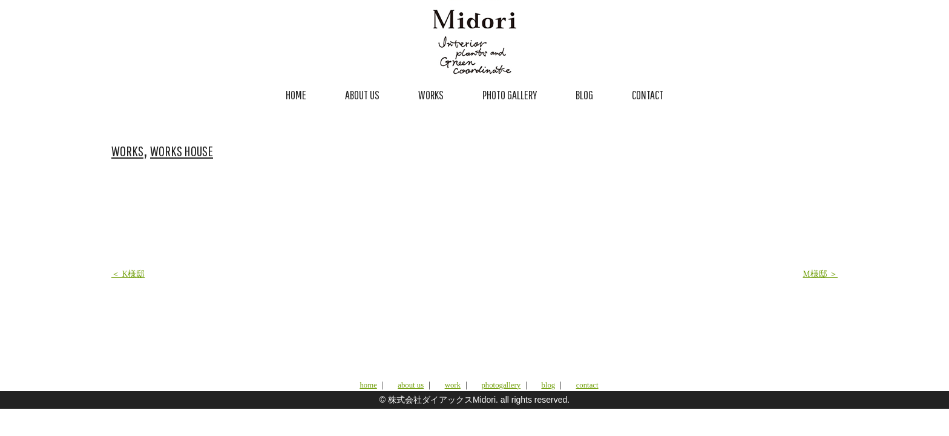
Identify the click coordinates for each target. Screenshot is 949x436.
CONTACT (647, 95)
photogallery (500, 385)
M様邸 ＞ (820, 274)
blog (548, 385)
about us (411, 385)
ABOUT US (362, 95)
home (368, 385)
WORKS (431, 95)
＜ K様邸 (128, 274)
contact (587, 385)
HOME (296, 95)
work (453, 385)
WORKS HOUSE (181, 150)
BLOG (584, 95)
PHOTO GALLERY (509, 95)
